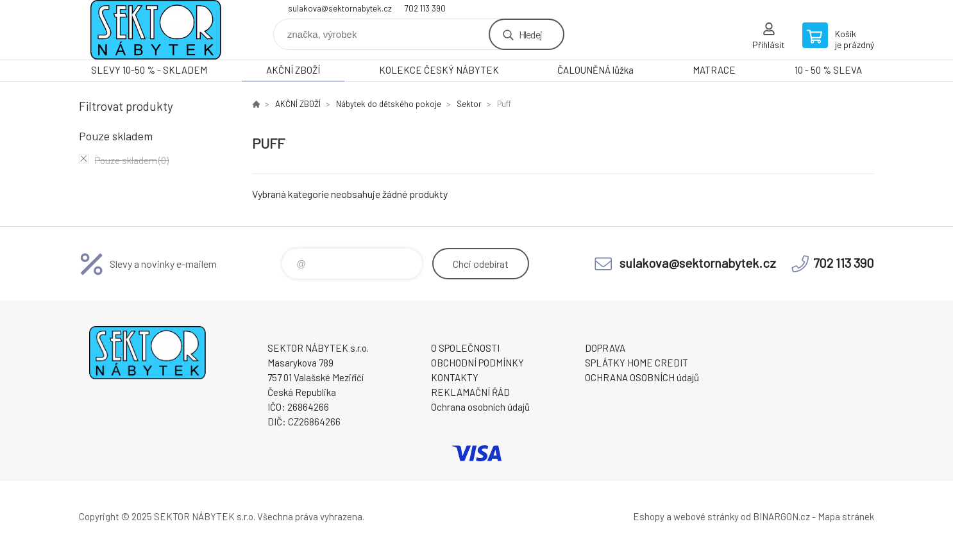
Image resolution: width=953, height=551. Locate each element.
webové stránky (706, 516)
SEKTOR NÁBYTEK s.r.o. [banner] (156, 30)
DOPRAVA (605, 348)
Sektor (469, 104)
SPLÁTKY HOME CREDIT (636, 362)
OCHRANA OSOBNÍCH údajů (642, 377)
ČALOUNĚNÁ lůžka (595, 70)
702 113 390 (425, 8)
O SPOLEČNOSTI (465, 348)
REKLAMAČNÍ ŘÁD (470, 392)
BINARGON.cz (781, 516)
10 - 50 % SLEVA (828, 70)
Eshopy (648, 516)
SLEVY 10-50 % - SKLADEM (149, 70)
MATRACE (714, 70)
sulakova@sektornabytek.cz (340, 8)
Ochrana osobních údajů (480, 407)
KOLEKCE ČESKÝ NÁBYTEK (439, 70)
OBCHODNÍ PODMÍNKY (477, 362)
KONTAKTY (454, 377)
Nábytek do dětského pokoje (388, 104)
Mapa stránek (846, 516)
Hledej (530, 34)
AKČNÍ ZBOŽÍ (293, 70)
